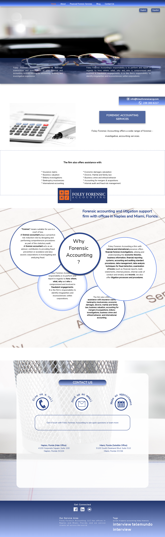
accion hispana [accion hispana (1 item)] (119, 521)
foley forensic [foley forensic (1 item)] (143, 521)
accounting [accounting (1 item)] (131, 521)
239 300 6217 (151, 103)
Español (155, 10)
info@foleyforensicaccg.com (144, 99)
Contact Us (109, 4)
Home (53, 4)
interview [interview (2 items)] (122, 524)
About (62, 4)
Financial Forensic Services (81, 4)
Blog (98, 4)
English (143, 10)
